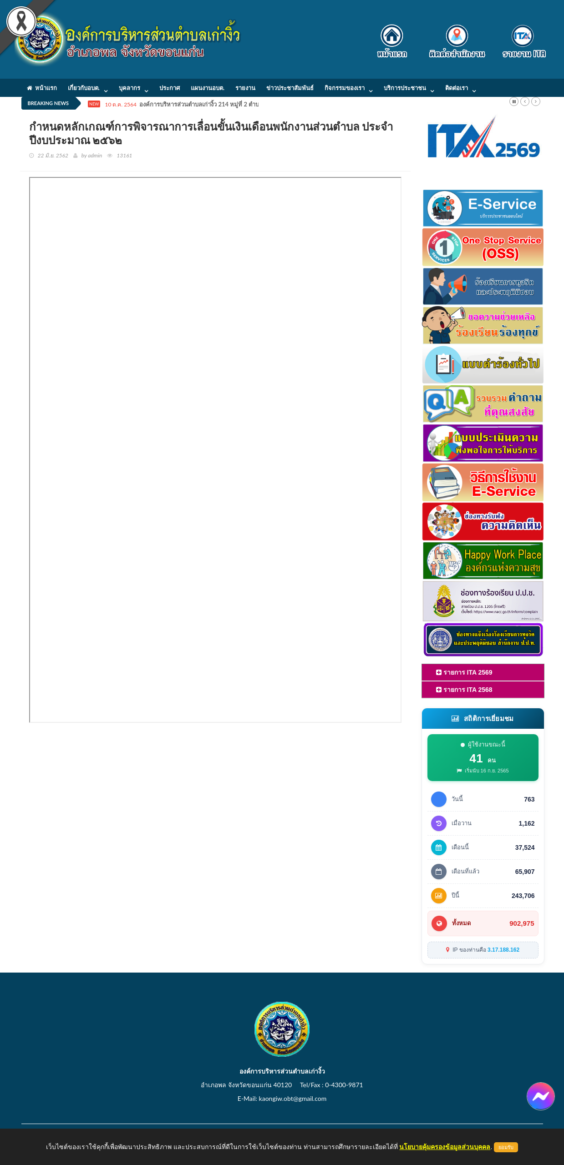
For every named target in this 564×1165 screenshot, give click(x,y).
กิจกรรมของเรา (345, 87)
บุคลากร (129, 87)
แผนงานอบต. (207, 87)
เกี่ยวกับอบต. (84, 87)
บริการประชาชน (405, 87)
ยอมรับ (505, 1147)
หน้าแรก (42, 87)
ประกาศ (169, 87)
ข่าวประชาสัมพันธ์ (290, 87)
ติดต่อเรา (456, 87)
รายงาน (245, 87)
